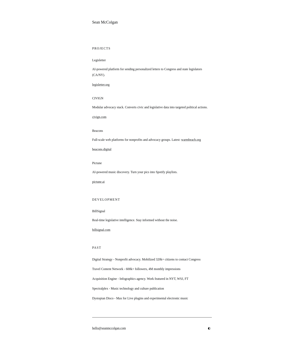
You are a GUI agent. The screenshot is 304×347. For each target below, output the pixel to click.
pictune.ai (98, 181)
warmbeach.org (191, 139)
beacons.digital (101, 149)
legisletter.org (101, 84)
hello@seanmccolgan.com (109, 328)
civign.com (99, 117)
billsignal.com (101, 230)
